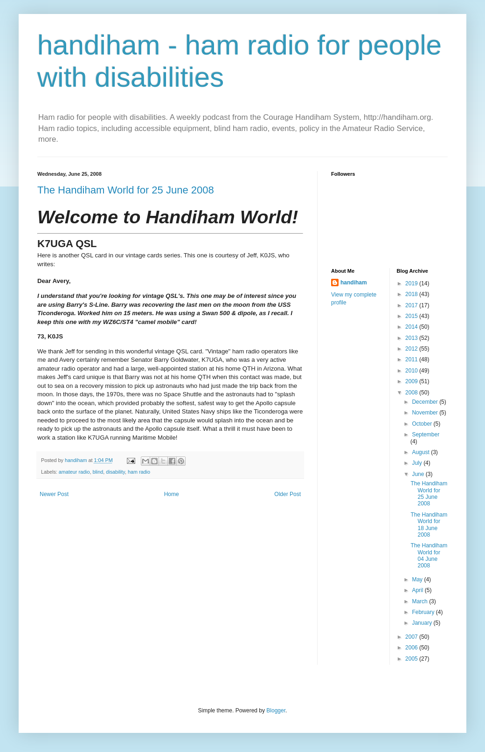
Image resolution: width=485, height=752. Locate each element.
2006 (412, 647)
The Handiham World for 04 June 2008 (428, 555)
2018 (412, 294)
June (418, 474)
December (425, 402)
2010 (412, 370)
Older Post (287, 494)
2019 (412, 283)
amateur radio (74, 472)
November (425, 412)
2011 (412, 359)
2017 (412, 305)
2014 (412, 327)
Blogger (275, 710)
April (418, 590)
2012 (412, 348)
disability (115, 472)
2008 (412, 392)
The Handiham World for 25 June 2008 (125, 190)
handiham (353, 282)
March (420, 601)
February (424, 612)
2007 (412, 637)
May (418, 579)
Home (171, 494)
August (421, 452)
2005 (412, 658)
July (417, 463)
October (422, 424)
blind (97, 472)
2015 (412, 316)
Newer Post (54, 494)
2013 (412, 338)
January (422, 623)
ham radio (139, 472)
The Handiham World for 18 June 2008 (428, 524)
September (425, 434)
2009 (412, 381)
